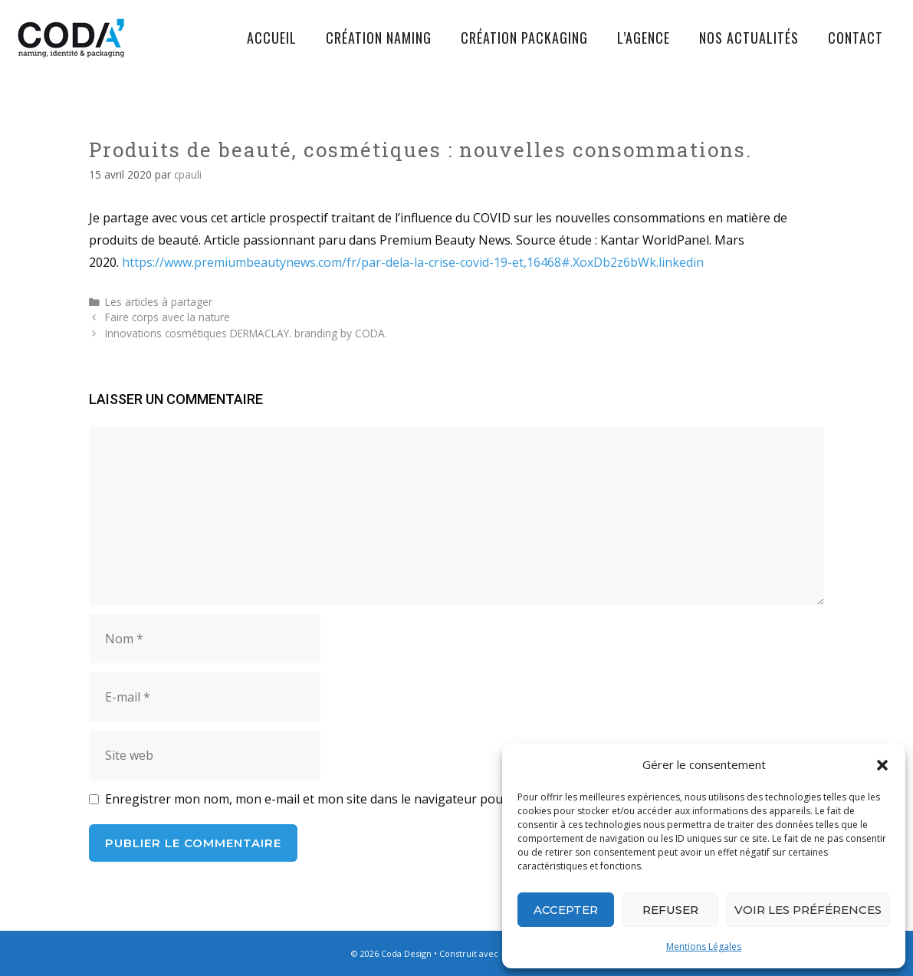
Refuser (670, 909)
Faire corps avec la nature (167, 317)
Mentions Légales (703, 946)
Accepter (566, 909)
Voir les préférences (808, 909)
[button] (882, 765)
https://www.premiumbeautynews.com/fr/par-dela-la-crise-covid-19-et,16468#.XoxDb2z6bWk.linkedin (413, 262)
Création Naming (379, 38)
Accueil (272, 38)
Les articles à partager (158, 301)
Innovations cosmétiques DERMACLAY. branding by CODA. (246, 333)
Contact (855, 38)
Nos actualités (749, 38)
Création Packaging (524, 38)
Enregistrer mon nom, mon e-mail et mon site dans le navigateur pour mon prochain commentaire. (389, 798)
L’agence (643, 38)
